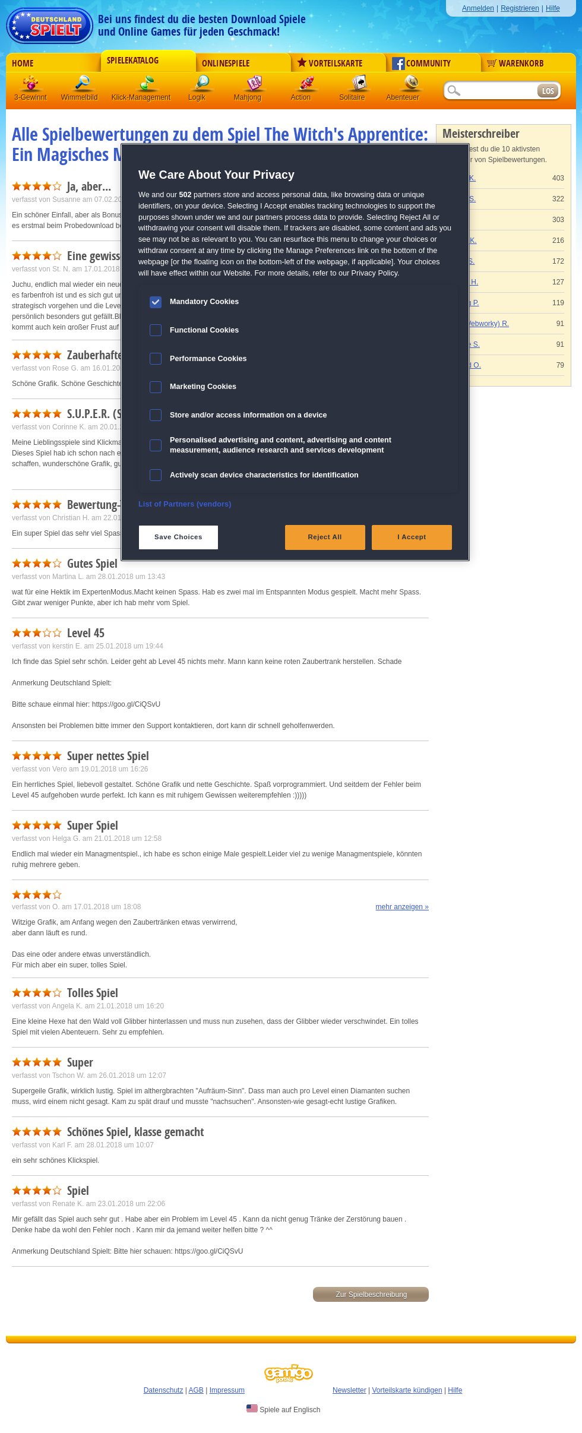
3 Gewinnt (31, 85)
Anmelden (478, 8)
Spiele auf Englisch (283, 1409)
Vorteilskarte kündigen (407, 1390)
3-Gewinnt (30, 97)
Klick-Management (147, 85)
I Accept (411, 536)
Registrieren (520, 8)
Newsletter (349, 1390)
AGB (196, 1390)
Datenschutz (164, 1390)
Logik (202, 85)
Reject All (325, 536)
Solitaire (359, 85)
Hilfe (553, 8)
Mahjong (254, 85)
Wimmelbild (83, 85)
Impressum (227, 1390)
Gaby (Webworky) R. (476, 324)
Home (22, 63)
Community (421, 63)
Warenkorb (515, 63)
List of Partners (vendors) (185, 504)
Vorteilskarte (329, 63)
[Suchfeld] (489, 91)
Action (307, 85)
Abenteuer (411, 85)
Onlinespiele (225, 63)
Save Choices (178, 536)
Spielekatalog (133, 60)
